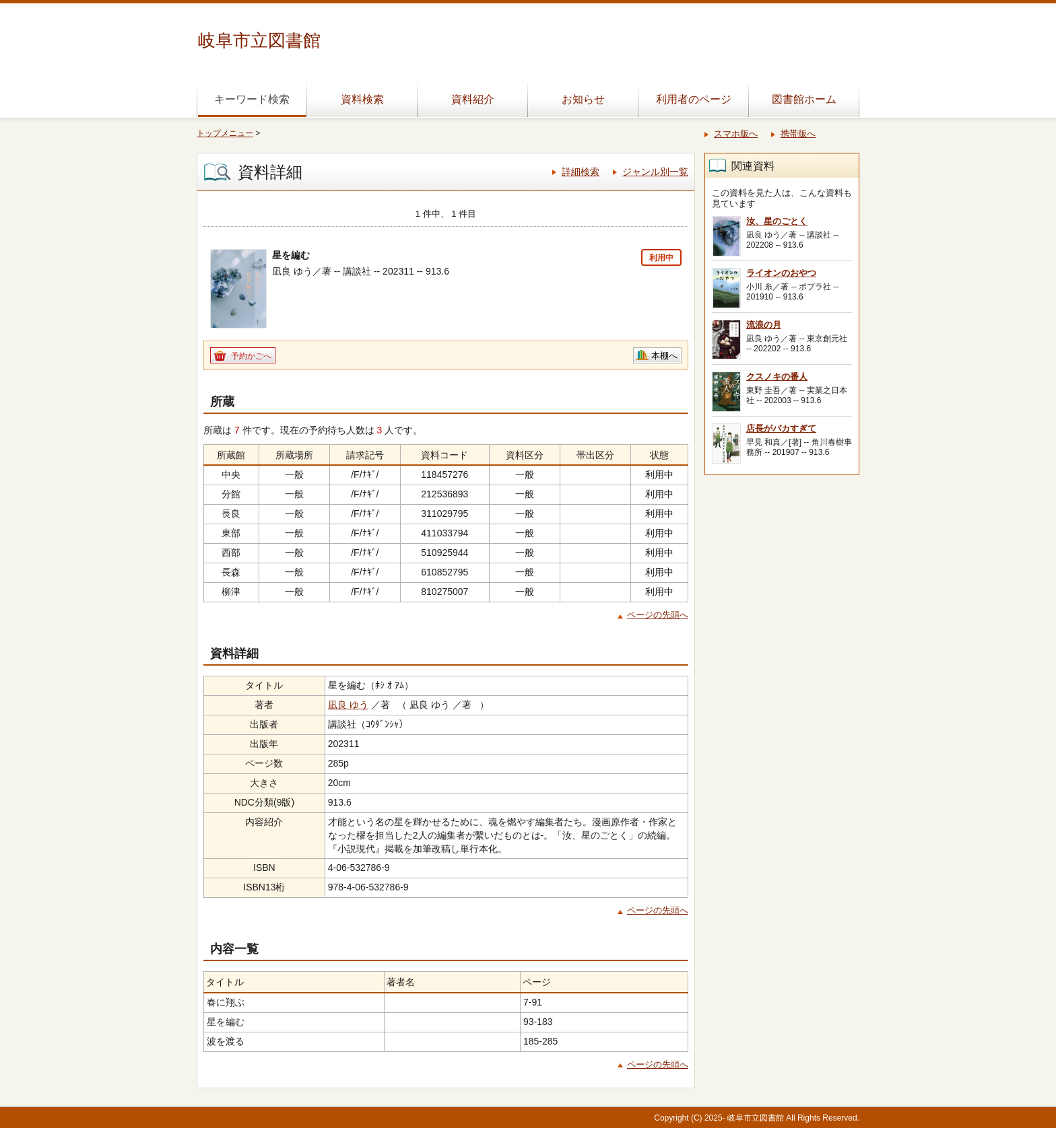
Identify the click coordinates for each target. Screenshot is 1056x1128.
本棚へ (664, 356)
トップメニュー (225, 133)
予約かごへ (251, 356)
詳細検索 (580, 171)
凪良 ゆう (348, 704)
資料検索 (362, 99)
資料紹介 (472, 99)
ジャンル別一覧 (655, 171)
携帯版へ (798, 134)
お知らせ (583, 99)
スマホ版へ (736, 134)
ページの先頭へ (657, 615)
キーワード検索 (252, 99)
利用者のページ (693, 99)
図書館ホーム (804, 99)
